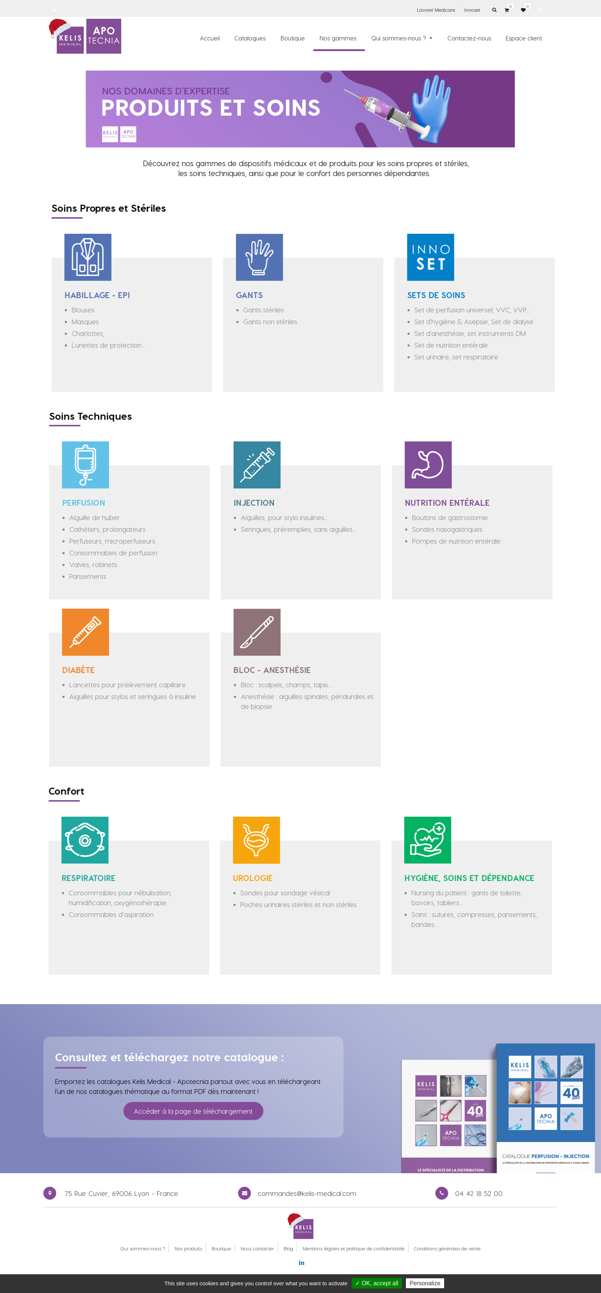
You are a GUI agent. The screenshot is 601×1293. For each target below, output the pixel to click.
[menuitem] (209, 37)
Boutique (221, 1248)
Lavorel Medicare (436, 9)
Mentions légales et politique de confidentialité (353, 1248)
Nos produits (188, 1248)
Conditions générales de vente (447, 1248)
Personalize (425, 1283)
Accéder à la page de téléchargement (193, 1099)
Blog (288, 1248)
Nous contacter (257, 1248)
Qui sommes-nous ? (142, 1248)
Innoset (472, 9)
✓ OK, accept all (376, 1283)
